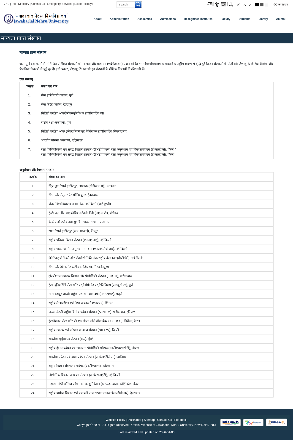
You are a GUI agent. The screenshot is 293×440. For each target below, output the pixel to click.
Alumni (280, 19)
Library (263, 19)
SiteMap (149, 419)
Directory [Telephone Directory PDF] (23, 3)
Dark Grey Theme (261, 4)
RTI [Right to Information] (14, 3)
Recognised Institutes (198, 19)
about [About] (98, 19)
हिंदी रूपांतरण (280, 4)
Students (244, 19)
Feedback (180, 419)
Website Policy (115, 419)
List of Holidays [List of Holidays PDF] (83, 3)
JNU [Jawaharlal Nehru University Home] (6, 3)
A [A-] (250, 4)
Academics (144, 19)
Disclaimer (134, 419)
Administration (119, 19)
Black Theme (257, 4)
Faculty (225, 19)
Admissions (168, 19)
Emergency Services (59, 3)
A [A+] (238, 4)
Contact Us (38, 3)
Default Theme (266, 4)
